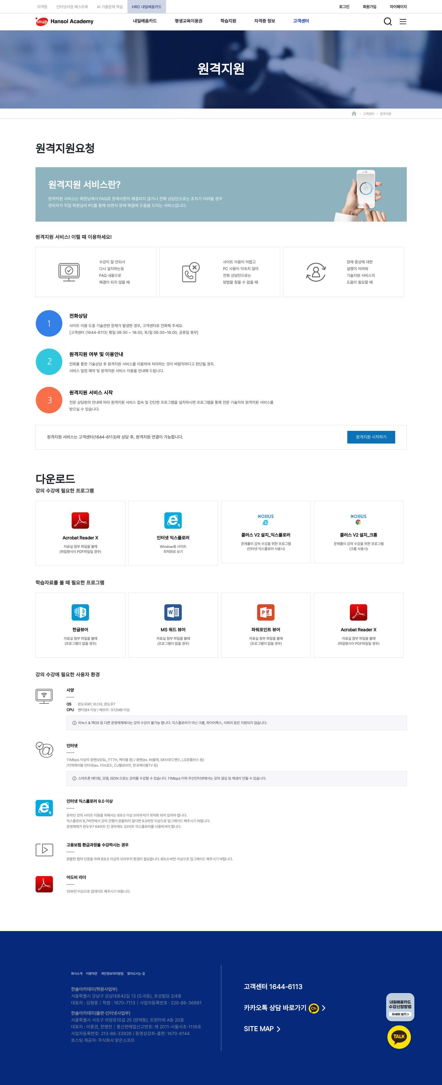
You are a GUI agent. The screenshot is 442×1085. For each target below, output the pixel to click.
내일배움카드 (145, 21)
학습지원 (228, 21)
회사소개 (76, 974)
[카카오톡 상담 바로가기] (400, 1022)
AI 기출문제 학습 (110, 7)
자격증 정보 (264, 21)
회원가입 (369, 7)
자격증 (42, 7)
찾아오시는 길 (136, 974)
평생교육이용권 (188, 21)
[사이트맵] (403, 21)
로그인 (344, 7)
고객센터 (301, 21)
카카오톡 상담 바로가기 (281, 1008)
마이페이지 (398, 7)
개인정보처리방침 (112, 974)
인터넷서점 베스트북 (72, 7)
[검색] (388, 21)
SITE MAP (259, 1029)
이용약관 (91, 974)
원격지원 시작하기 (371, 437)
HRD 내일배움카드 (147, 7)
